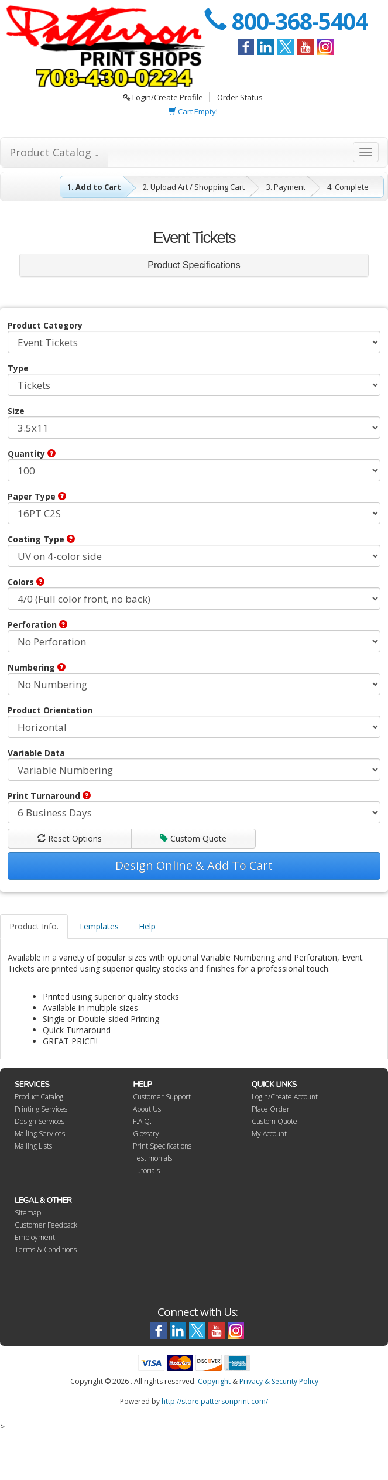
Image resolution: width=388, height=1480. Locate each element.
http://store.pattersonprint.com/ (215, 1401)
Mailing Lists (33, 1146)
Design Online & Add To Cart (194, 865)
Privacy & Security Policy (278, 1381)
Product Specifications (193, 265)
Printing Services (41, 1109)
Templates (98, 926)
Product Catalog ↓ (54, 152)
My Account (269, 1134)
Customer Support (162, 1097)
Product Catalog (39, 1097)
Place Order (271, 1109)
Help (147, 926)
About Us (147, 1109)
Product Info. (34, 926)
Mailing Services (40, 1134)
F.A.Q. (142, 1121)
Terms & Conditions (46, 1250)
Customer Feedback (46, 1225)
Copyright (214, 1381)
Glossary (146, 1134)
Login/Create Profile (163, 97)
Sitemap (28, 1213)
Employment (35, 1237)
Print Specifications (162, 1146)
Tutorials (146, 1170)
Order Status (240, 97)
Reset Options (69, 838)
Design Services (39, 1121)
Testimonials (152, 1158)
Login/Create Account (285, 1097)
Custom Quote (193, 838)
